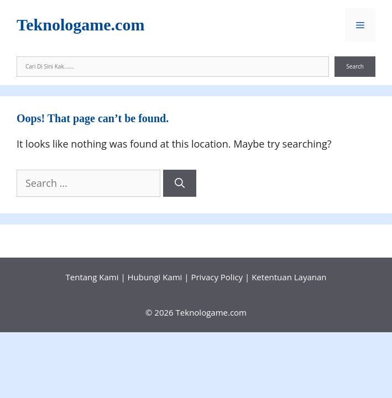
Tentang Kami (92, 276)
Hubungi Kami (155, 276)
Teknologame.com (80, 24)
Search (355, 66)
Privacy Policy (217, 276)
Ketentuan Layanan (289, 276)
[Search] (179, 183)
